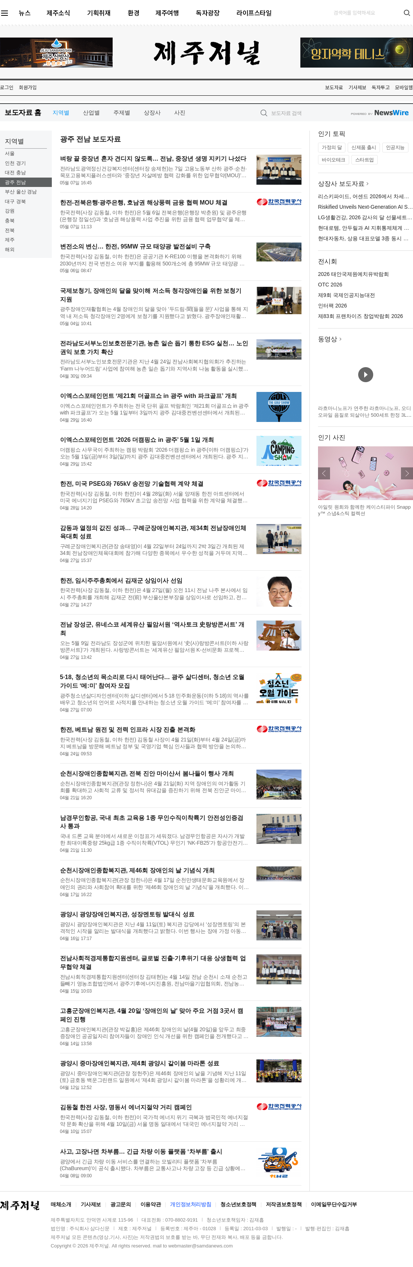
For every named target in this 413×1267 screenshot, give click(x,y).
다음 (407, 473)
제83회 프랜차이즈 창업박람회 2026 (360, 316)
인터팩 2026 (332, 306)
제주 (10, 240)
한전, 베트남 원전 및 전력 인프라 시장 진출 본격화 (127, 729)
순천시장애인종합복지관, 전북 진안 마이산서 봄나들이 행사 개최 (147, 773)
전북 (10, 230)
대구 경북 (15, 201)
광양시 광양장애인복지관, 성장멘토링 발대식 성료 (127, 914)
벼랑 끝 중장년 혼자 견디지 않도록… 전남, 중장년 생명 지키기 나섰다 (153, 158)
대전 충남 (15, 172)
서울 (10, 153)
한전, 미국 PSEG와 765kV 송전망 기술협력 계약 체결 (131, 484)
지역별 (61, 112)
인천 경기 (15, 163)
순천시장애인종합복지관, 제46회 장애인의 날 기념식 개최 (137, 870)
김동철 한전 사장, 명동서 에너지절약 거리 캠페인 (126, 1107)
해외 (10, 249)
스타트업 (364, 160)
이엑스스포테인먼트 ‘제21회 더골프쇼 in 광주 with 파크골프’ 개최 (148, 396)
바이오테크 (333, 160)
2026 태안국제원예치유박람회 (353, 274)
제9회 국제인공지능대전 (346, 295)
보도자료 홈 (23, 112)
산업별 (91, 112)
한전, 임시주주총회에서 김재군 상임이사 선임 (121, 580)
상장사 (152, 112)
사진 (179, 112)
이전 (324, 473)
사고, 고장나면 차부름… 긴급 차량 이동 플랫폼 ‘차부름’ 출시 (141, 1151)
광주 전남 (15, 182)
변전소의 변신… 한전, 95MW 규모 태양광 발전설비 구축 (135, 246)
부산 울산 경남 (21, 191)
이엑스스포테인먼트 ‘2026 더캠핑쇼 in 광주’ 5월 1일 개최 (137, 440)
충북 (10, 220)
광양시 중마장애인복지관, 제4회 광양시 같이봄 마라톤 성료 (139, 1063)
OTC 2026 (330, 285)
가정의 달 (332, 147)
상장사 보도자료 (341, 183)
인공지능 (395, 147)
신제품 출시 (363, 147)
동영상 (327, 339)
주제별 (121, 112)
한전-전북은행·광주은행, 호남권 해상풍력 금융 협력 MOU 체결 (144, 202)
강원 (10, 211)
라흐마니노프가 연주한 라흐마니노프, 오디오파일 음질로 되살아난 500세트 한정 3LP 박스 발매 (364, 414)
